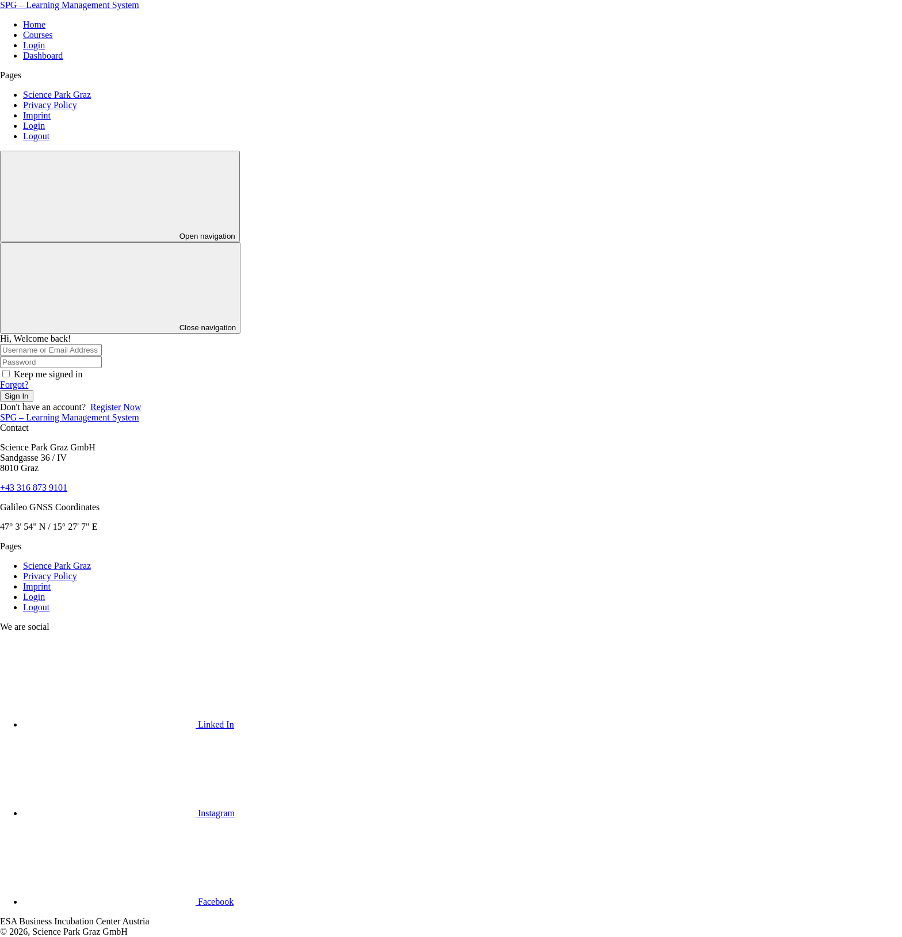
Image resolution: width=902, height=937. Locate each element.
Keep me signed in (48, 374)
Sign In (17, 396)
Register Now (115, 407)
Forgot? (14, 384)
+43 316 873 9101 (33, 487)
